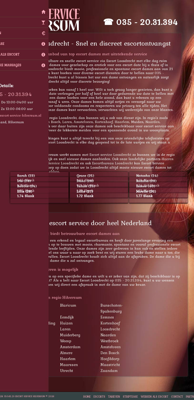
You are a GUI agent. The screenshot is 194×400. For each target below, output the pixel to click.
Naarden (159, 121)
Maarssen (75, 364)
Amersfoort (36, 347)
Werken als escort (154, 397)
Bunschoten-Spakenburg (118, 308)
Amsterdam (76, 347)
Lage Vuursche (36, 121)
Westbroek (116, 341)
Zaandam (115, 370)
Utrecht (73, 370)
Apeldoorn (35, 353)
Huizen (72, 323)
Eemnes (113, 317)
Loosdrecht (116, 329)
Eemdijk (73, 317)
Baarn (31, 305)
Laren (73, 121)
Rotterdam (35, 370)
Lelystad (33, 364)
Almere (72, 353)
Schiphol (33, 341)
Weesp (72, 341)
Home (87, 397)
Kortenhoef (110, 121)
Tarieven (114, 397)
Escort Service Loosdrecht (64, 163)
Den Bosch (58, 121)
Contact (177, 397)
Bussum (33, 317)
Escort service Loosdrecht (117, 154)
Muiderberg (76, 335)
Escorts (99, 397)
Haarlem (128, 121)
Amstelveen (89, 121)
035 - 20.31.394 (153, 22)
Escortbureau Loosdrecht (119, 163)
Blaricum (74, 305)
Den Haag (35, 359)
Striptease (130, 397)
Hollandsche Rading (44, 323)
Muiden (32, 335)
